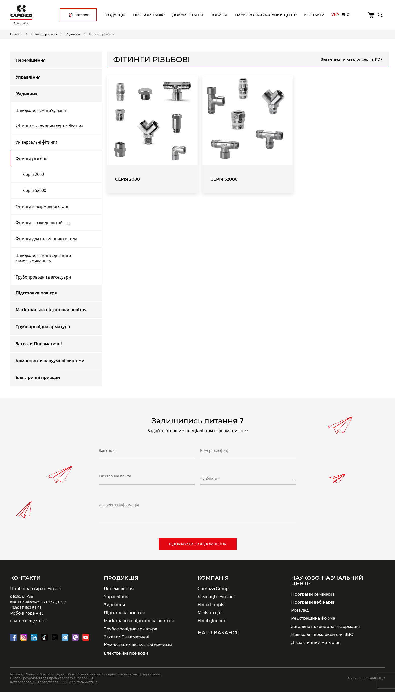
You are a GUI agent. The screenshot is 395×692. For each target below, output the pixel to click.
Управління (28, 77)
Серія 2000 (33, 174)
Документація (187, 15)
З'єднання (114, 604)
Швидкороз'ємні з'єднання (42, 110)
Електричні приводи (38, 377)
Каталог (81, 15)
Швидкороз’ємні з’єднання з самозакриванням (43, 258)
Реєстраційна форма (313, 618)
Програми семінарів (313, 594)
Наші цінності (212, 620)
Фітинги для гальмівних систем (46, 238)
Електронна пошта (115, 476)
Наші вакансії (218, 633)
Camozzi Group (213, 588)
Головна (16, 34)
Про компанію (149, 15)
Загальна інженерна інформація (325, 626)
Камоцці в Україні (216, 596)
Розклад (300, 610)
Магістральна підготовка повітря (51, 309)
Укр (335, 14)
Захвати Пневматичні (39, 343)
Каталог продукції (44, 34)
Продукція (114, 15)
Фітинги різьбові (32, 158)
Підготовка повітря (36, 293)
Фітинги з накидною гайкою (43, 222)
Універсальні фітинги (36, 142)
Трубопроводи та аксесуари (43, 277)
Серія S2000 (34, 190)
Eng (345, 14)
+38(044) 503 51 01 (25, 607)
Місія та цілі (210, 612)
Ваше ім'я (107, 450)
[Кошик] (371, 15)
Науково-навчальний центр (266, 15)
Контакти (314, 15)
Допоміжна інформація (119, 504)
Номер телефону (214, 450)
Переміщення (31, 60)
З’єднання (73, 34)
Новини (218, 15)
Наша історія (211, 604)
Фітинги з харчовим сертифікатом (49, 126)
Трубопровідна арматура (43, 326)
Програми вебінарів (313, 602)
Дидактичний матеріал (315, 642)
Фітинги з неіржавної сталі (42, 206)
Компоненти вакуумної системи (50, 360)
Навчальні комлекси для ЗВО (322, 634)
